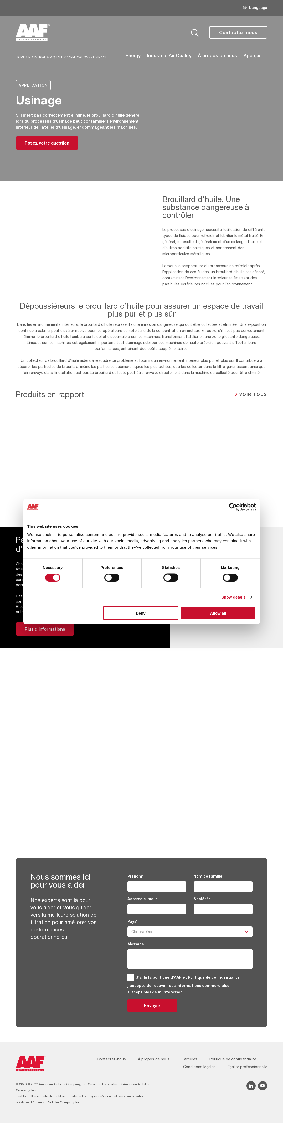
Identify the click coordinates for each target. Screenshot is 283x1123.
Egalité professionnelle (247, 1067)
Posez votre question (47, 142)
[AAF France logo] (33, 32)
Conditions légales (199, 1067)
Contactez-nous (238, 32)
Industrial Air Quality (169, 55)
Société (202, 899)
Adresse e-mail (142, 899)
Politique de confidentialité (214, 977)
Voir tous (253, 394)
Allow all (218, 613)
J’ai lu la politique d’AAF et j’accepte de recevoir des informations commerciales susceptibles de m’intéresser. (183, 984)
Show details (233, 597)
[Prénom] (156, 886)
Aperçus (253, 55)
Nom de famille (209, 876)
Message (135, 944)
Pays (132, 921)
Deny (141, 613)
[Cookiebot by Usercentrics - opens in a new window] (233, 507)
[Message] (190, 959)
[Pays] (190, 931)
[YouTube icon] (262, 1085)
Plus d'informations (45, 628)
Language (258, 7)
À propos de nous (217, 55)
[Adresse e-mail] (156, 909)
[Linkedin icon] (251, 1085)
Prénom (135, 876)
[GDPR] (130, 977)
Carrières (189, 1059)
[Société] (223, 909)
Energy (133, 55)
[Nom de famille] (223, 886)
